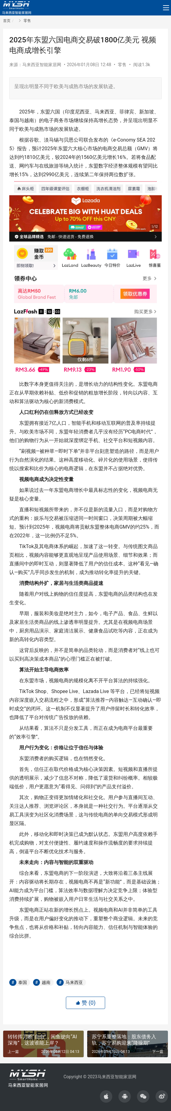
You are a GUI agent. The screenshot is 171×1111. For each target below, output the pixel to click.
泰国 (22, 982)
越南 (46, 982)
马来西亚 (74, 982)
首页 (7, 21)
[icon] (106, 1096)
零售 (122, 64)
